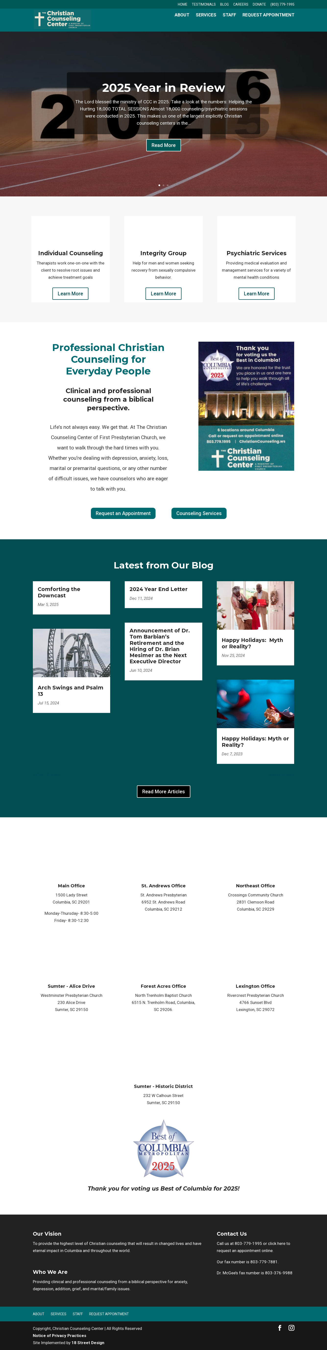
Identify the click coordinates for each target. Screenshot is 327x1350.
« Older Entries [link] (46, 774)
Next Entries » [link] (281, 774)
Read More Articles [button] (163, 792)
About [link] (182, 24)
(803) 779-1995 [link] (282, 4)
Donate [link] (259, 4)
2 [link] (163, 185)
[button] (280, 1328)
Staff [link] (229, 24)
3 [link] (168, 185)
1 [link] (159, 185)
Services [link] (206, 24)
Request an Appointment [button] (123, 513)
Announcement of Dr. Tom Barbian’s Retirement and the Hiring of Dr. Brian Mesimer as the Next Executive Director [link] (160, 645)
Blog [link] (224, 4)
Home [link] (182, 4)
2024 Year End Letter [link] (159, 589)
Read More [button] (164, 145)
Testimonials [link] (204, 4)
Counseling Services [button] (199, 513)
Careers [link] (240, 4)
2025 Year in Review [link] (163, 88)
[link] (70, 23)
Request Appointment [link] (268, 24)
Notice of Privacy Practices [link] (59, 1335)
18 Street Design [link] (88, 1342)
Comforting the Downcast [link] (59, 592)
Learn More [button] (70, 294)
